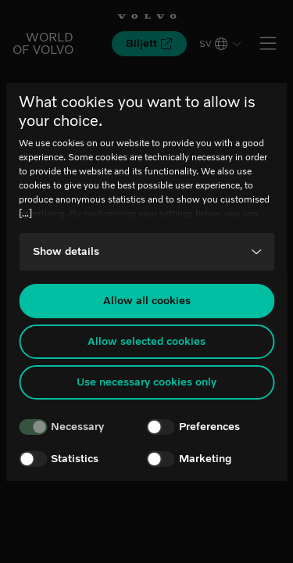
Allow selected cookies (146, 341)
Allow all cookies (147, 300)
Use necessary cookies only (146, 382)
